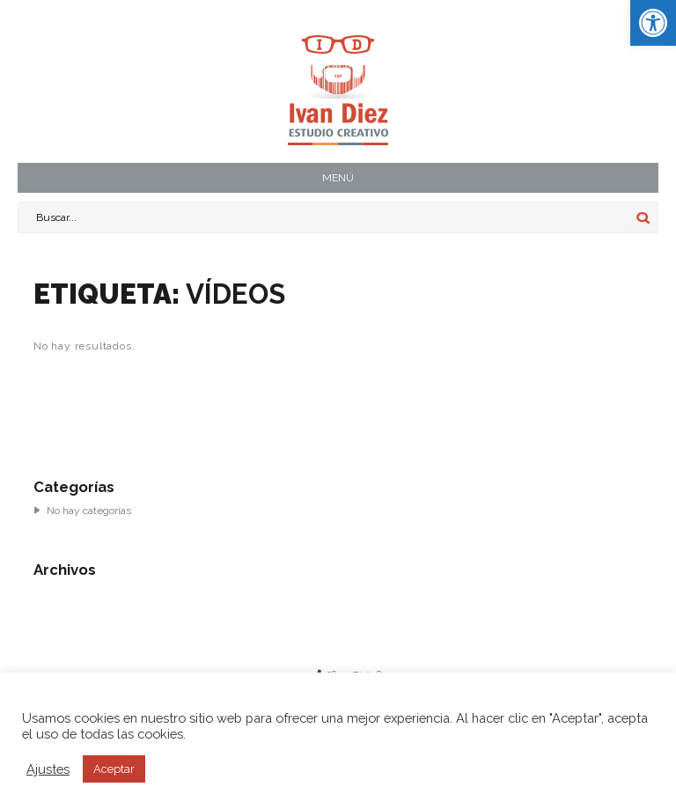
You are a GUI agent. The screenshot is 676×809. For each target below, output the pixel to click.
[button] (653, 23)
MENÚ (338, 178)
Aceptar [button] (114, 769)
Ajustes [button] (48, 768)
